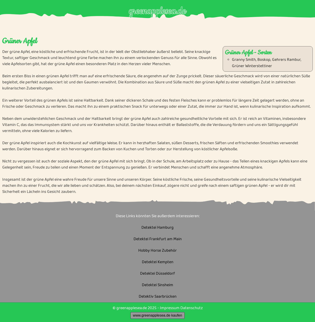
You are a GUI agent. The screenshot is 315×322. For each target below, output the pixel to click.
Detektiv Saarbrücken (158, 297)
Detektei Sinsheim (157, 285)
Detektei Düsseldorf (157, 274)
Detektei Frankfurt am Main (158, 239)
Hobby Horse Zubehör (157, 251)
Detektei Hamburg (157, 228)
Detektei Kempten (157, 262)
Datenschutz (191, 308)
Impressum (169, 308)
